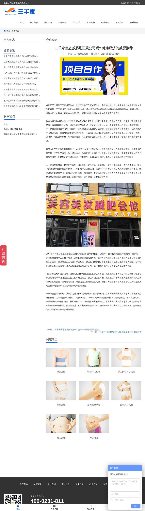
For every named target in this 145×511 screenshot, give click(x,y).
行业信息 (105, 22)
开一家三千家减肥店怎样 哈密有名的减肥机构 (22, 95)
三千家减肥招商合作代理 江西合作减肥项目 (22, 62)
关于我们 (34, 22)
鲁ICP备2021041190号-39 (91, 500)
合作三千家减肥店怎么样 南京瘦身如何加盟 (22, 67)
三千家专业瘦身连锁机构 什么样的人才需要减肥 (22, 89)
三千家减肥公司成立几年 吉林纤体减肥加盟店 (22, 78)
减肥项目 (48, 22)
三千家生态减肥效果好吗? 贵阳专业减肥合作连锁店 (77, 329)
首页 (21, 22)
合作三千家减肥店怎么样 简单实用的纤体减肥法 (120, 332)
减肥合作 (119, 22)
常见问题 (91, 22)
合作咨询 (54, 507)
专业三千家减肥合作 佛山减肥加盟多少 (21, 56)
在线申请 (125, 3)
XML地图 (108, 500)
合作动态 (77, 22)
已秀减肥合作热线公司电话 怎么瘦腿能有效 (22, 73)
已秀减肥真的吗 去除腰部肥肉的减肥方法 (22, 100)
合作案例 (62, 22)
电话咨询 (90, 507)
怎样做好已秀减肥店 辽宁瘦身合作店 (20, 84)
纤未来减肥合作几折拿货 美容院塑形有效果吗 (22, 106)
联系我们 (136, 3)
